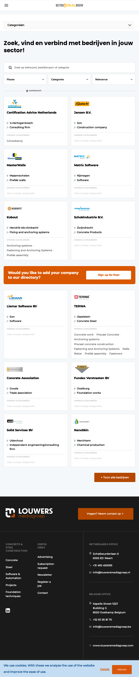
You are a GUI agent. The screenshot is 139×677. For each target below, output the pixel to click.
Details (104, 669)
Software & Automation (13, 576)
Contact (42, 593)
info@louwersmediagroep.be (112, 626)
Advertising (45, 557)
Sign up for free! (108, 275)
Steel (9, 567)
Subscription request (45, 566)
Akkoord (121, 669)
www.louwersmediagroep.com (113, 645)
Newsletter (44, 574)
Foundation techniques (13, 594)
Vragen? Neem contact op (104, 513)
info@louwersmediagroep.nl (111, 572)
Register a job (44, 583)
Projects (11, 585)
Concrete (12, 560)
